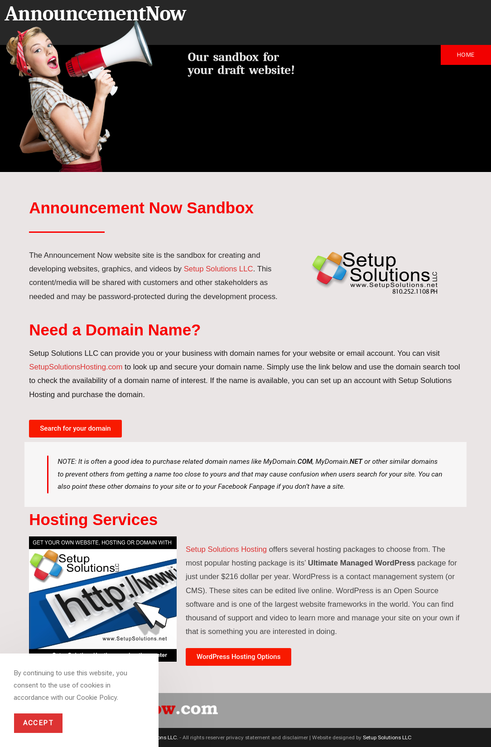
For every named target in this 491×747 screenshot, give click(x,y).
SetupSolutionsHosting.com (75, 367)
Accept (38, 723)
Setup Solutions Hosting (226, 549)
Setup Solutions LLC (218, 269)
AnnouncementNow (95, 13)
